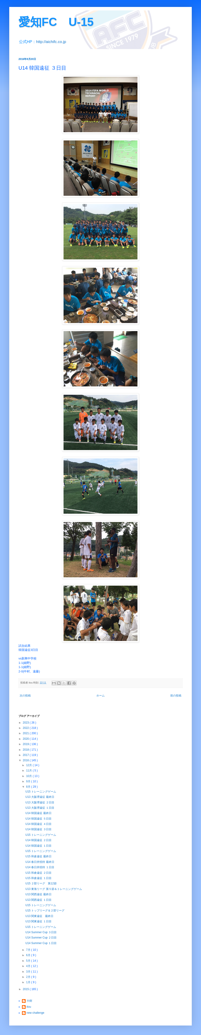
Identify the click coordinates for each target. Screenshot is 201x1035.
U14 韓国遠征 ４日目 (38, 824)
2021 (26, 733)
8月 (28, 786)
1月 (28, 982)
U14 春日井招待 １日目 (39, 867)
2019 (26, 744)
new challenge (35, 1012)
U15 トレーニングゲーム (40, 791)
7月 (28, 949)
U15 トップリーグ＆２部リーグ (44, 910)
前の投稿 (175, 695)
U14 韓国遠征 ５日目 (38, 818)
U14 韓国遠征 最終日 (38, 813)
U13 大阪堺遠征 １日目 (39, 807)
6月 (28, 955)
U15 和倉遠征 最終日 (38, 856)
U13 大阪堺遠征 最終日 (39, 797)
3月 (28, 971)
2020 (26, 738)
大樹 (29, 1000)
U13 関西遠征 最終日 (38, 894)
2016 (26, 760)
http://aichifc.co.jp (51, 42)
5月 (28, 960)
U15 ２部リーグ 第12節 (41, 883)
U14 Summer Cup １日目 (41, 943)
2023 (26, 722)
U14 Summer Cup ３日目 (41, 932)
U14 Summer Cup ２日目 (41, 937)
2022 (26, 728)
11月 (29, 770)
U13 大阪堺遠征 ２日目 (39, 802)
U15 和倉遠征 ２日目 (38, 872)
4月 (28, 966)
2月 (28, 977)
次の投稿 (25, 695)
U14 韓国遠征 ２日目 (38, 840)
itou (29, 1006)
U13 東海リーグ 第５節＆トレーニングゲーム (53, 889)
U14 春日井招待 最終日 (39, 862)
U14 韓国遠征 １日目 (38, 845)
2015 (26, 989)
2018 (26, 749)
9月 (28, 781)
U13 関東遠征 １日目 (38, 921)
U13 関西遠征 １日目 (38, 899)
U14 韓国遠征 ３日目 (38, 829)
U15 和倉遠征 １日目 (38, 878)
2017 (26, 755)
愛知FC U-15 (56, 22)
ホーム (100, 695)
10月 (29, 776)
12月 (29, 765)
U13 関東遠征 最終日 (39, 916)
